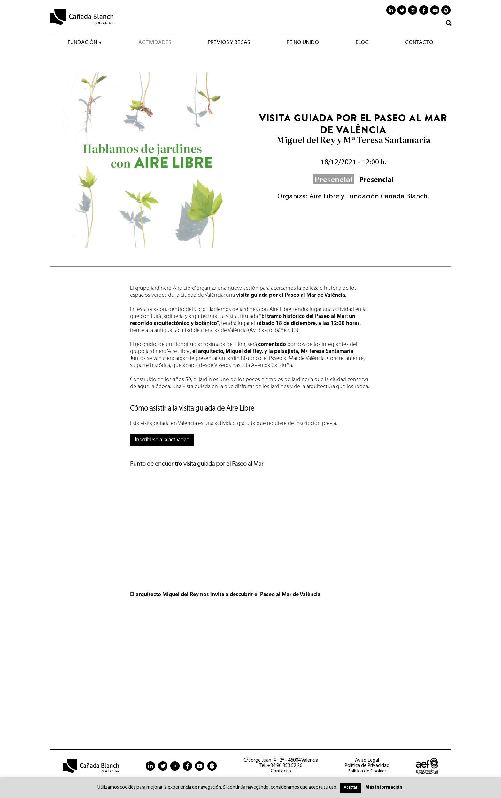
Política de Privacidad (366, 765)
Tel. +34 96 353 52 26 (280, 765)
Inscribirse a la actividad (162, 440)
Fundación (82, 43)
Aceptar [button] (350, 788)
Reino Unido (303, 43)
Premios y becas (229, 43)
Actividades (154, 43)
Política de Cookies (367, 771)
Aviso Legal (367, 760)
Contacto (419, 43)
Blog (362, 43)
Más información (383, 787)
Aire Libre (184, 288)
